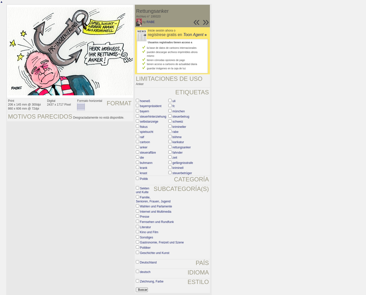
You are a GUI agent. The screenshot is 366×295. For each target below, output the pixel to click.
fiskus (144, 127)
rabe (175, 132)
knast (143, 173)
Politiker (145, 247)
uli (173, 101)
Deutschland (148, 262)
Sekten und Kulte (142, 190)
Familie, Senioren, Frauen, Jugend (153, 199)
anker (143, 147)
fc (173, 106)
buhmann (146, 163)
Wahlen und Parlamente (156, 206)
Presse (144, 216)
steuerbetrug (180, 116)
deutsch (145, 272)
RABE (151, 22)
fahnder (177, 152)
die (142, 157)
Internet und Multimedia (155, 211)
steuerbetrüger (182, 173)
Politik (144, 179)
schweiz (177, 121)
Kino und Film (149, 232)
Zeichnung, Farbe (151, 281)
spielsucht (146, 132)
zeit (174, 157)
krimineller (179, 127)
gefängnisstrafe (182, 163)
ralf (142, 137)
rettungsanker (181, 147)
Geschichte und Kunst (154, 253)
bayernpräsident (150, 106)
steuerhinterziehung (153, 116)
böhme (177, 137)
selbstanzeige (149, 121)
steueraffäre (148, 152)
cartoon (145, 142)
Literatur (145, 227)
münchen (178, 111)
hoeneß (145, 101)
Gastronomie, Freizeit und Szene (162, 242)
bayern (144, 111)
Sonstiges (146, 237)
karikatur (178, 142)
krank (143, 168)
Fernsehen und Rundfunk (157, 222)
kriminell (177, 168)
